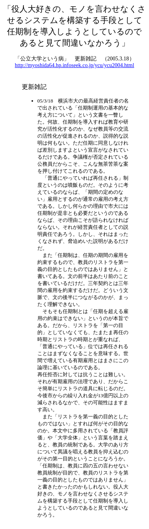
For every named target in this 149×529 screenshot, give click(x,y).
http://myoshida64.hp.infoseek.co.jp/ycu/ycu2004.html (74, 65)
